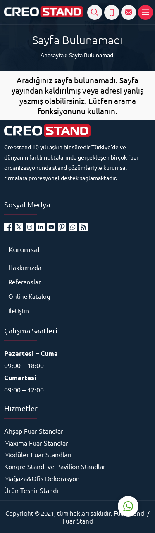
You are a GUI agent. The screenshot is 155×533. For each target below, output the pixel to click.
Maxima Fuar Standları (37, 443)
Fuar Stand (77, 521)
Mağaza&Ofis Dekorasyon (42, 478)
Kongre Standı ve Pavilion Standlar (54, 466)
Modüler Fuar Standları (38, 454)
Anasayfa (52, 55)
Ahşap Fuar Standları (34, 431)
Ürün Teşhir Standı (31, 490)
